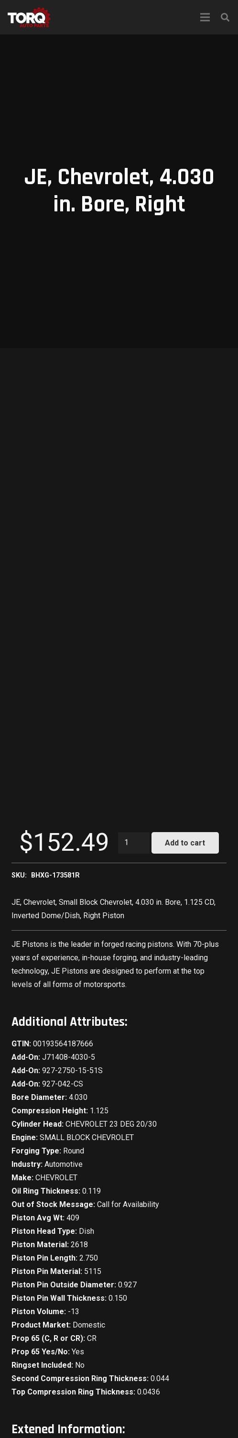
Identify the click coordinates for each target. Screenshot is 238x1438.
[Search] (225, 17)
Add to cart (185, 842)
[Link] (29, 17)
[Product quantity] (134, 843)
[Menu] (205, 17)
